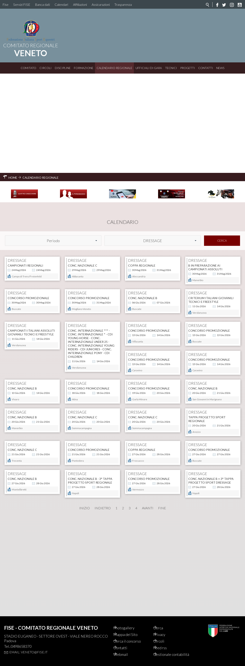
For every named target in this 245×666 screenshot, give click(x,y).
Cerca (222, 141)
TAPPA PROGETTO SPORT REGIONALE (86, 442)
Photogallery (129, 623)
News (220, 68)
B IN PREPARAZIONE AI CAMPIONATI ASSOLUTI (205, 168)
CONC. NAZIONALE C (82, 166)
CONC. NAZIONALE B (142, 221)
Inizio (84, 603)
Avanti (147, 603)
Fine (162, 603)
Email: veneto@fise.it (28, 647)
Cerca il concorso (132, 636)
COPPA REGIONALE (141, 166)
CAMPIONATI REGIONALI (25, 166)
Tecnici (171, 68)
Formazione (83, 68)
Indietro (103, 603)
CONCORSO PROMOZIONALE (28, 221)
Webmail (126, 650)
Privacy (165, 630)
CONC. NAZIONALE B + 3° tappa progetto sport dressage (90, 553)
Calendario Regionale (114, 68)
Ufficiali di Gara (149, 68)
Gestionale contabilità (167, 652)
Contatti (205, 68)
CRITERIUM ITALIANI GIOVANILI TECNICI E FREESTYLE (211, 223)
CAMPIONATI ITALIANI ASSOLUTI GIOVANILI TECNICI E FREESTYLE (31, 277)
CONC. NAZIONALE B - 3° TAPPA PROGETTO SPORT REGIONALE (210, 497)
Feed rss (165, 643)
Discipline (63, 68)
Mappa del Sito (131, 630)
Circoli (46, 68)
